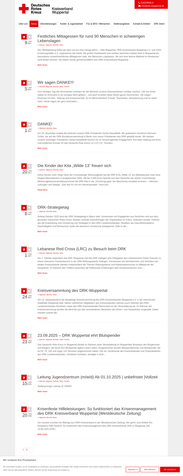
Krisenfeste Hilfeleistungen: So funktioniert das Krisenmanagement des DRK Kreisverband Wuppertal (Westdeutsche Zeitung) (97, 411)
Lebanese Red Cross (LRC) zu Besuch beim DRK (82, 249)
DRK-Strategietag (53, 207)
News (61, 45)
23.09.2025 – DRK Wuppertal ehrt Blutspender (79, 335)
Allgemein (49, 45)
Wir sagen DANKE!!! (56, 82)
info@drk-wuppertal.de (152, 6)
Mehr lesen (42, 65)
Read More (42, 190)
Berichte (56, 45)
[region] (91, 466)
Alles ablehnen (150, 469)
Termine (66, 87)
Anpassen (132, 469)
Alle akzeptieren (170, 469)
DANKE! (45, 124)
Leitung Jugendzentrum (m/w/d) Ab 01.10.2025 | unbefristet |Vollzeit (98, 377)
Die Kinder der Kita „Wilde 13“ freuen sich (74, 165)
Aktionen (42, 45)
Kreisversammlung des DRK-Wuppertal (72, 290)
